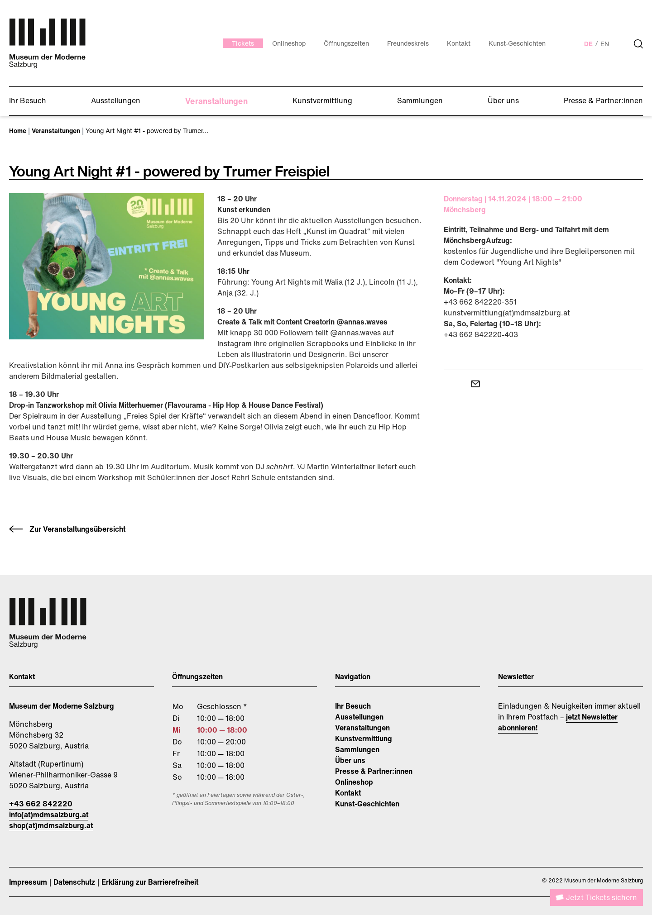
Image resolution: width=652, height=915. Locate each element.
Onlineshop (354, 782)
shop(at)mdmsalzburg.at (51, 825)
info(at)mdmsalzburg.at (48, 814)
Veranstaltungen (362, 727)
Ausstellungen (359, 716)
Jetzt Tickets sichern (601, 897)
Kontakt (348, 792)
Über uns (350, 760)
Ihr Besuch (353, 706)
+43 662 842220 (40, 803)
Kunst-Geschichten (367, 803)
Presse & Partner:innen (373, 771)
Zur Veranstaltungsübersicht (77, 529)
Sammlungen (357, 749)
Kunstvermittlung (363, 738)
